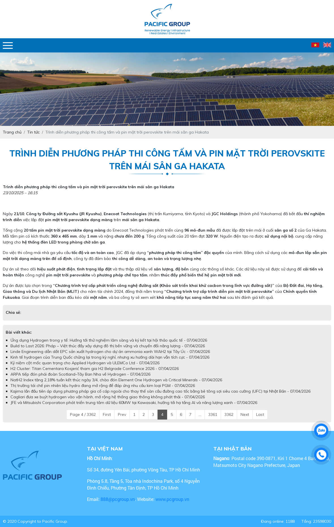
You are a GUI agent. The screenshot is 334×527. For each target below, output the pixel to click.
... (200, 414)
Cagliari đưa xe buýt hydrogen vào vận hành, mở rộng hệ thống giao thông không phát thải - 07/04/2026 (107, 396)
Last (260, 414)
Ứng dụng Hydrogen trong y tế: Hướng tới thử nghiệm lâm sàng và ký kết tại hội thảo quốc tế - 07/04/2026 (108, 340)
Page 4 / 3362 (83, 414)
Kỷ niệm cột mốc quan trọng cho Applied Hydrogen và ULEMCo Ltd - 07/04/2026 (84, 362)
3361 (212, 414)
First (107, 414)
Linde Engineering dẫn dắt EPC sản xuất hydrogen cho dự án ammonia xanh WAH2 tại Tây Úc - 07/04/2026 (110, 351)
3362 (228, 414)
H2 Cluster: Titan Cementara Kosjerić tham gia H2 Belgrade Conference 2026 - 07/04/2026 (94, 368)
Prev (122, 414)
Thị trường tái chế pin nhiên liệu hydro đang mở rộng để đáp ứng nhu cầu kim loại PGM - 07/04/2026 (102, 385)
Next (245, 414)
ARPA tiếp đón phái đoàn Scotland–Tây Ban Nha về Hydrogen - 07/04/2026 (80, 374)
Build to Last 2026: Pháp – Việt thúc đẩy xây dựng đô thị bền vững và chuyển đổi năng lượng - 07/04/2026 (107, 345)
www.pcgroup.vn (173, 499)
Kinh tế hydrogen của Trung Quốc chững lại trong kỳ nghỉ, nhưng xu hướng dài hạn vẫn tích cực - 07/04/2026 (109, 357)
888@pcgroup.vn (118, 499)
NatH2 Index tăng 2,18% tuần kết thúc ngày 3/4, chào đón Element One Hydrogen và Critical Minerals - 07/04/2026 (116, 379)
